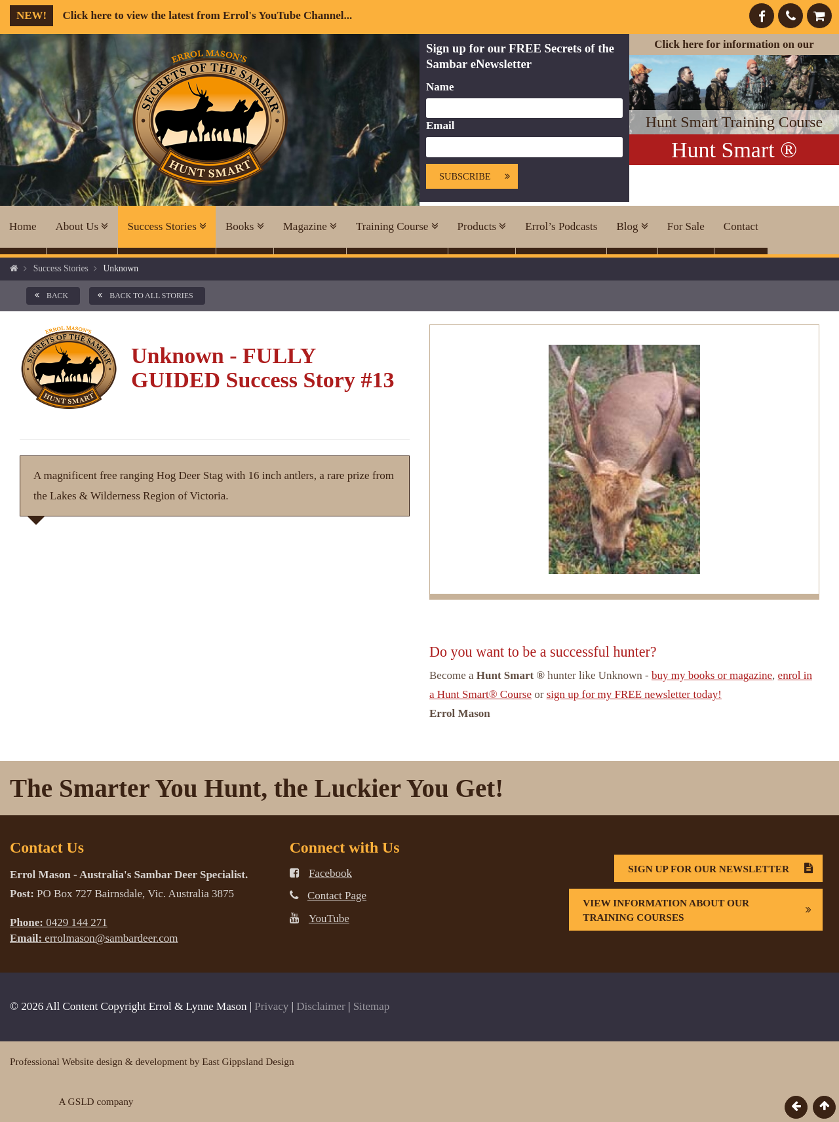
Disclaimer (320, 1006)
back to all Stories (143, 296)
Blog (632, 226)
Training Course (397, 226)
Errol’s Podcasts (561, 226)
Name (440, 87)
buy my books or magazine (712, 675)
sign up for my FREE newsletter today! (634, 694)
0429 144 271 (58, 922)
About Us (82, 226)
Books (244, 226)
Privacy (271, 1006)
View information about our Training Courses (702, 909)
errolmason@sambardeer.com (94, 938)
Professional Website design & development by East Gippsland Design (152, 1061)
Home (23, 226)
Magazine (310, 226)
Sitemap (371, 1006)
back (49, 296)
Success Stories (166, 226)
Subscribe (478, 176)
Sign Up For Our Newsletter (725, 868)
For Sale (686, 226)
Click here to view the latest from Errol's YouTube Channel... (181, 15)
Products (482, 226)
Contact (741, 226)
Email (440, 125)
